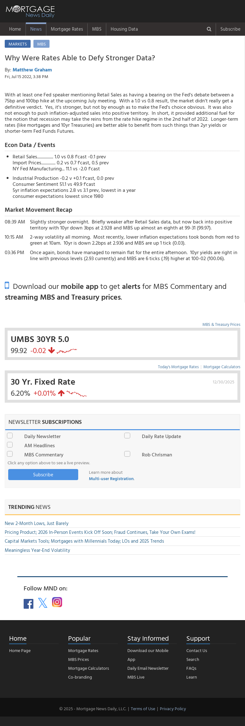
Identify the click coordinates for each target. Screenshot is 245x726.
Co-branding (80, 677)
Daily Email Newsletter (148, 668)
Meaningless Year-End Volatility (37, 550)
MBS (97, 29)
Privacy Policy (173, 708)
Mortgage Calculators (221, 366)
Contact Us (196, 650)
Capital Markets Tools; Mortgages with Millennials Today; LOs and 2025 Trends (84, 541)
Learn (191, 677)
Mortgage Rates (67, 29)
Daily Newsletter (42, 436)
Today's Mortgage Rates (178, 366)
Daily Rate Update (161, 436)
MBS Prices (78, 659)
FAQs (191, 668)
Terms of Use (143, 708)
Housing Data (124, 29)
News (36, 29)
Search (192, 659)
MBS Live (135, 677)
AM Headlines (39, 445)
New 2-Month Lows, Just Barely (36, 523)
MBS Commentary (43, 454)
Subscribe (230, 29)
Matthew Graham (32, 69)
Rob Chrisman (157, 454)
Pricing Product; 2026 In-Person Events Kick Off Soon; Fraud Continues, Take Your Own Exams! (100, 532)
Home (15, 29)
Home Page (20, 650)
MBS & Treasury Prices (221, 324)
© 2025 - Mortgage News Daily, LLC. (92, 708)
